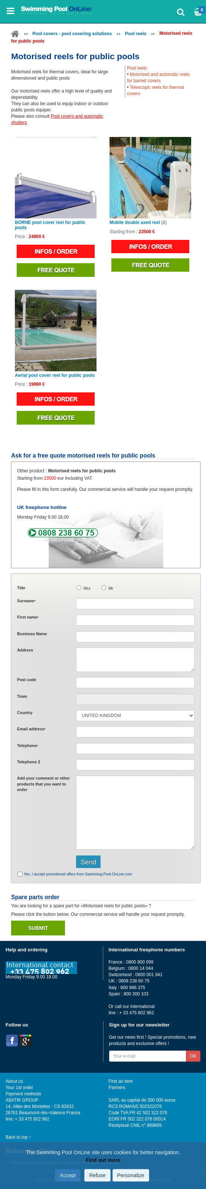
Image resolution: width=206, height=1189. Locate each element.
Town (22, 696)
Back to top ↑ (18, 1137)
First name (28, 617)
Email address (31, 729)
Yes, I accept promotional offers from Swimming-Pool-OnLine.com (78, 874)
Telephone (27, 745)
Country (24, 712)
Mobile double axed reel (138, 222)
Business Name (32, 634)
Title (21, 588)
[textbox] (135, 682)
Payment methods (23, 1093)
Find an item (121, 1081)
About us (14, 1081)
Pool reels (135, 33)
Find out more (103, 1160)
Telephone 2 (28, 762)
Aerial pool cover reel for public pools (55, 375)
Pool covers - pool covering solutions (72, 33)
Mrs (87, 588)
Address (25, 650)
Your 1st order (19, 1087)
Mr (110, 588)
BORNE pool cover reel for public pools (50, 225)
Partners (117, 1087)
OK (193, 1056)
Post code (26, 679)
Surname (26, 601)
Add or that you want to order (43, 784)
